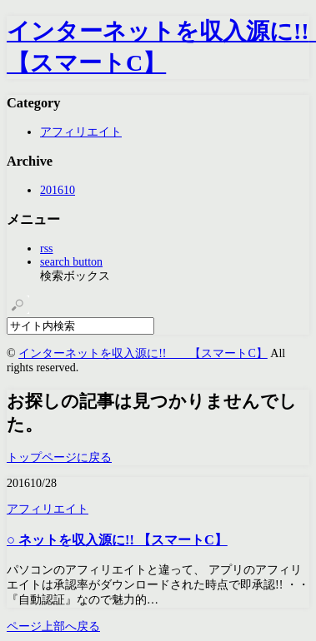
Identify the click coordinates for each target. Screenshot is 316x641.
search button (71, 262)
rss (46, 248)
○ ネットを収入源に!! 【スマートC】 (117, 540)
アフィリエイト (81, 132)
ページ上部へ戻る (53, 626)
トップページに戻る (59, 457)
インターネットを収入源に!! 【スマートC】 (143, 353)
